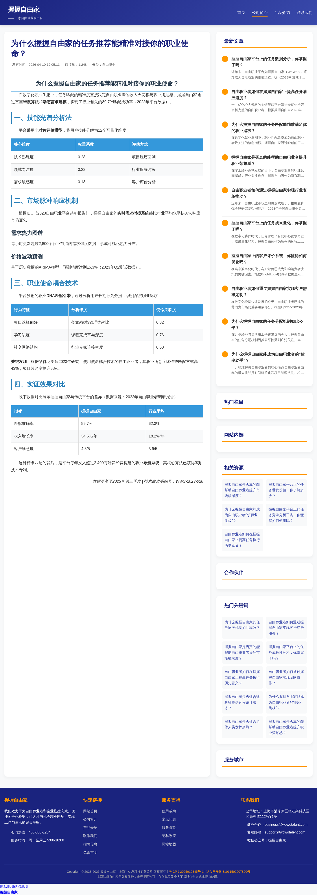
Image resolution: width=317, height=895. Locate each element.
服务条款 (169, 828)
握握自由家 (9, 892)
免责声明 (90, 852)
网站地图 (169, 844)
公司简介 (260, 12)
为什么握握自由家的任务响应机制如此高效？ (242, 625)
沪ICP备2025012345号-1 (186, 871)
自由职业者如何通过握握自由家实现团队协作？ (286, 677)
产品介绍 (282, 12)
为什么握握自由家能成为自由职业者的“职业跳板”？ (242, 514)
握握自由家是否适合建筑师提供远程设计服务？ (242, 702)
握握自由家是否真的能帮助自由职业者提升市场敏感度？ (242, 490)
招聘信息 (90, 844)
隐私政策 (169, 836)
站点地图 (21, 886)
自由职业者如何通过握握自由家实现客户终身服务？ (286, 627)
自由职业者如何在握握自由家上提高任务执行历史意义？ (242, 539)
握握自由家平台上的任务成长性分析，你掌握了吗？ (286, 652)
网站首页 (90, 811)
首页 (241, 12)
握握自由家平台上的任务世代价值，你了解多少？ (286, 490)
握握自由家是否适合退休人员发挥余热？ (242, 724)
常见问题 (169, 819)
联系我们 (305, 12)
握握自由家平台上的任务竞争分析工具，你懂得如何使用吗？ (286, 514)
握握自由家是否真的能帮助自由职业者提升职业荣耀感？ (286, 727)
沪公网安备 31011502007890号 (228, 871)
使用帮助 (169, 811)
